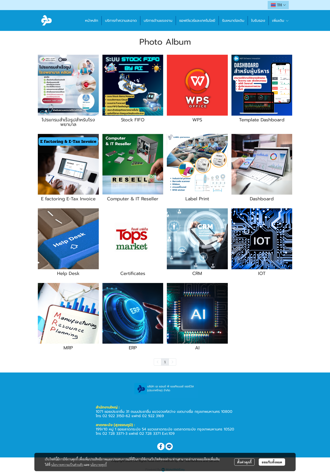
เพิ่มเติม (280, 20)
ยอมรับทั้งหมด (272, 462)
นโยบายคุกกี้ (98, 464)
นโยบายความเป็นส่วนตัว (67, 464)
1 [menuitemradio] (165, 362)
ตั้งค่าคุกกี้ (244, 462)
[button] (278, 5)
